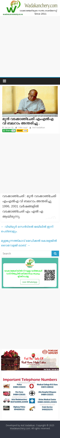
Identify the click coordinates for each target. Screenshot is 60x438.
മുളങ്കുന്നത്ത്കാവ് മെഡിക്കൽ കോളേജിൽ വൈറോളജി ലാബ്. (29, 243)
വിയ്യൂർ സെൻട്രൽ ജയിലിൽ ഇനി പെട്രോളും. (27, 229)
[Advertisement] (30, 46)
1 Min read (22, 127)
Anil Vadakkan (38, 127)
